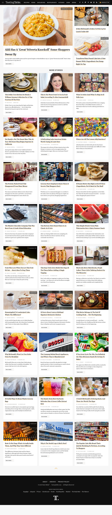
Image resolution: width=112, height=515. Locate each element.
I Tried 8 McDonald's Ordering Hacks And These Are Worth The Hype (89, 411)
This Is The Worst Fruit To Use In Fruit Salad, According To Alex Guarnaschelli (54, 97)
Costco (70, 300)
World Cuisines (67, 119)
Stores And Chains (67, 8)
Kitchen (61, 2)
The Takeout (85, 501)
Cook (68, 2)
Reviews (105, 75)
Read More (8, 63)
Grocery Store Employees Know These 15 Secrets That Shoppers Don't (54, 186)
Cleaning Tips (32, 253)
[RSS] (96, 2)
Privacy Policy (63, 492)
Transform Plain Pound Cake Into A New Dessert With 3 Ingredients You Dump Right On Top (91, 61)
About (45, 492)
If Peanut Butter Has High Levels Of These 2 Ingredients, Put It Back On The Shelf (91, 186)
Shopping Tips (104, 164)
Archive (53, 492)
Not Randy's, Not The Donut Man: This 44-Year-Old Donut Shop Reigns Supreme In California (19, 141)
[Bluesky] (91, 2)
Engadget (25, 501)
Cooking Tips (68, 253)
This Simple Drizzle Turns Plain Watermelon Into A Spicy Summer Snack (90, 230)
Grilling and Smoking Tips (100, 300)
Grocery (69, 164)
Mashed (68, 501)
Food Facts (33, 300)
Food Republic (60, 501)
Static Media (45, 495)
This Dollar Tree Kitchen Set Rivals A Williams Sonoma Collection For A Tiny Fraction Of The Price (19, 97)
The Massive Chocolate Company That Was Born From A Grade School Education (18, 230)
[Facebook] (80, 2)
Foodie (53, 501)
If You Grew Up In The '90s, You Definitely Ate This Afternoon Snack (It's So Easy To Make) (89, 366)
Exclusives (41, 2)
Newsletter (104, 2)
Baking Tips (105, 38)
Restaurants (52, 2)
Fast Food (105, 8)
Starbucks (69, 389)
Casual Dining (32, 119)
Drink (74, 2)
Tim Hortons (68, 208)
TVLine (39, 501)
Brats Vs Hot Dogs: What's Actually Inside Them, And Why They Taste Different (19, 455)
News (33, 2)
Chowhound (45, 501)
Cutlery (34, 75)
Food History (104, 119)
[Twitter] (82, 2)
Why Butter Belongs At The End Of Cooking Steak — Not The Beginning (90, 322)
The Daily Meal (76, 501)
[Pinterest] (88, 2)
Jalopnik (32, 501)
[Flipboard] (85, 2)
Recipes (26, 2)
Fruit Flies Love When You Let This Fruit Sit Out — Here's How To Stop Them (19, 275)
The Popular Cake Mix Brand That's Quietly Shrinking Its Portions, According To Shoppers (90, 455)
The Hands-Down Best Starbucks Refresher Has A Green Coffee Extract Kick (54, 411)
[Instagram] (94, 2)
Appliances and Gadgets (65, 344)
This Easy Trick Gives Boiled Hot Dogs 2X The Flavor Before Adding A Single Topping (55, 275)
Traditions (105, 344)
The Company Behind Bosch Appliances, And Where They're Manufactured (54, 366)
